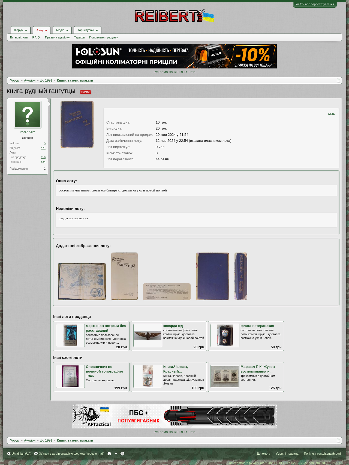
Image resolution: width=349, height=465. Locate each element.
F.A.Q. (36, 37)
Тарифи (79, 37)
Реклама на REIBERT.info (174, 72)
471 (43, 147)
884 (43, 161)
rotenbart (27, 132)
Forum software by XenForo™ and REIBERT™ (284, 462)
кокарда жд (173, 326)
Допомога (263, 453)
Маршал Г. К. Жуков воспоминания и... (257, 369)
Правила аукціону (57, 37)
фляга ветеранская (257, 326)
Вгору (116, 453)
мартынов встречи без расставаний (106, 328)
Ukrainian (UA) (21, 453)
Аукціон (41, 30)
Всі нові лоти (19, 37)
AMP (331, 114)
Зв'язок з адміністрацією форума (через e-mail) (71, 453)
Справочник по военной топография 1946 (104, 371)
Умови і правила (287, 453)
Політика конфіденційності (322, 453)
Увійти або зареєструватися (315, 4)
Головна (109, 453)
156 (43, 157)
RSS (122, 453)
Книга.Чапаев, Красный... (175, 369)
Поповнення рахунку (103, 37)
